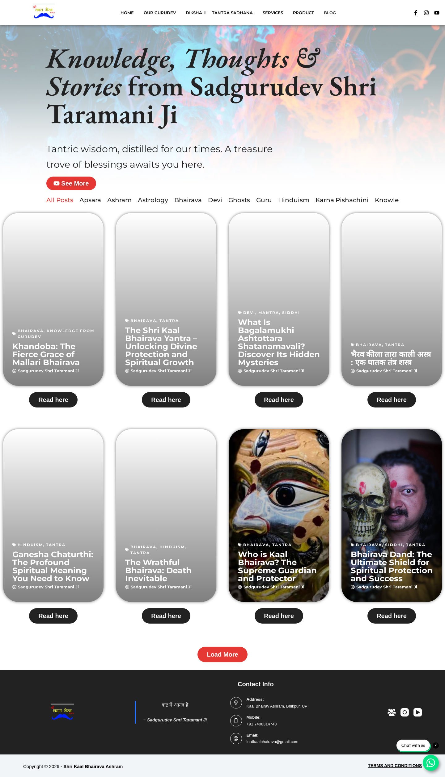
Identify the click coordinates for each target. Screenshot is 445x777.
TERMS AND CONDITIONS (395, 765)
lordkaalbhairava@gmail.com (273, 742)
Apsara (90, 202)
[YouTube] (417, 712)
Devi (215, 202)
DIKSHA (195, 12)
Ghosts (239, 202)
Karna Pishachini (342, 202)
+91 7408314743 (262, 724)
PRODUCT (303, 12)
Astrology (153, 202)
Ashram (119, 202)
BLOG (330, 12)
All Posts (59, 202)
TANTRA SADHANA (232, 12)
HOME (127, 12)
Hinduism (293, 202)
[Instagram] (404, 712)
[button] (222, 656)
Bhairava (188, 202)
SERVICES (273, 12)
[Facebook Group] (392, 712)
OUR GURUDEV (160, 12)
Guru (264, 202)
